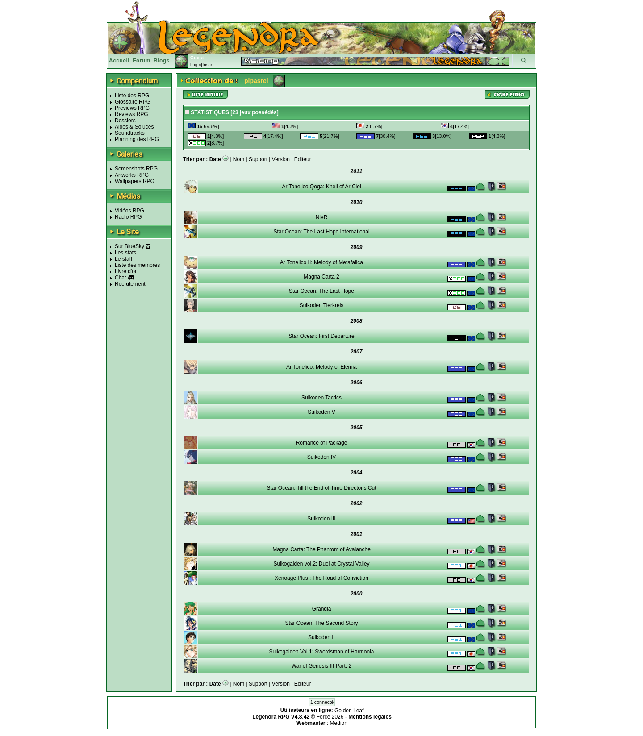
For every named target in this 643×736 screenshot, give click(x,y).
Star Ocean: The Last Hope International (321, 232)
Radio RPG (128, 217)
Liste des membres (137, 265)
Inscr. (207, 64)
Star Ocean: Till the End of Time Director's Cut (321, 488)
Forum (141, 61)
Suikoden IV (321, 457)
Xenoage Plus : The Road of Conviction (321, 578)
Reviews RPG (131, 114)
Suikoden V (321, 412)
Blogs (162, 61)
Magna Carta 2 (321, 277)
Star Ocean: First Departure (321, 336)
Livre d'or (126, 271)
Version (281, 159)
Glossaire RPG (132, 102)
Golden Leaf (348, 710)
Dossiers (125, 120)
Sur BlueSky (132, 246)
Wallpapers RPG (134, 181)
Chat (120, 277)
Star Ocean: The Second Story (321, 623)
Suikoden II (321, 637)
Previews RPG (132, 108)
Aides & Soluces (134, 127)
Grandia (321, 609)
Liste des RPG (132, 95)
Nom (238, 159)
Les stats (125, 252)
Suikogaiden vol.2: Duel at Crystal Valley (321, 564)
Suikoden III (321, 519)
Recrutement (130, 284)
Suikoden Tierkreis (322, 305)
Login (195, 64)
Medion (338, 723)
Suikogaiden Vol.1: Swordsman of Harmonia (321, 652)
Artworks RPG (132, 175)
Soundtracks (130, 133)
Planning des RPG (137, 139)
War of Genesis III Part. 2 (321, 666)
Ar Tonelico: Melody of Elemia (321, 367)
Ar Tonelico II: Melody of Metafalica (321, 262)
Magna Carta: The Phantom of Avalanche (321, 549)
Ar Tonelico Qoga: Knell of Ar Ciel (321, 186)
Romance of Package (321, 443)
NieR (322, 217)
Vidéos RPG (129, 211)
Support (258, 159)
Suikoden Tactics (321, 398)
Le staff (123, 259)
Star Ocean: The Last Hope (321, 291)
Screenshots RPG (136, 169)
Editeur (302, 159)
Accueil (119, 61)
